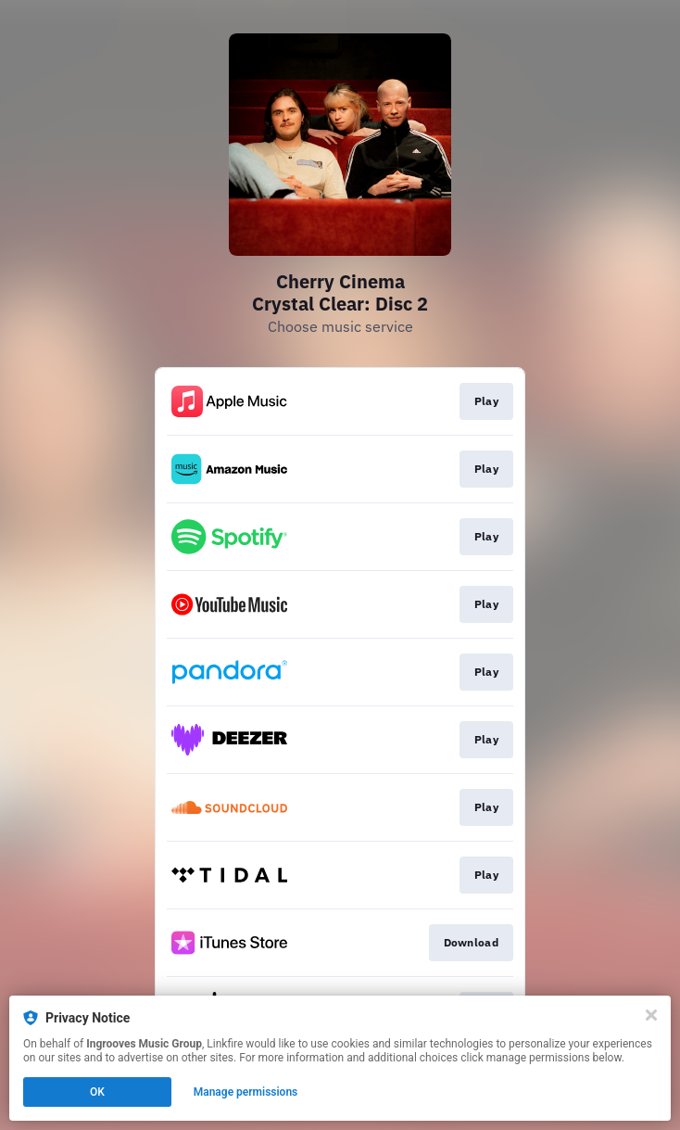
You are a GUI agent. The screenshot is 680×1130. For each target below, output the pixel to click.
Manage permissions (246, 1092)
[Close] (651, 1015)
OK (97, 1092)
